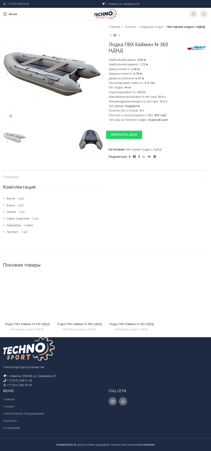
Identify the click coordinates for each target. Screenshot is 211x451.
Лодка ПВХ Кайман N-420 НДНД (131, 324)
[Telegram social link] (154, 157)
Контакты (10, 421)
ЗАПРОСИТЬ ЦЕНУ (124, 134)
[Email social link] (134, 157)
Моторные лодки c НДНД (186, 27)
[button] (158, 134)
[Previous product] (111, 35)
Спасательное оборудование (23, 413)
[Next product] (119, 35)
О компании (11, 428)
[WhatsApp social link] (204, 14)
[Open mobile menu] (10, 14)
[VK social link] (149, 157)
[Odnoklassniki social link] (139, 157)
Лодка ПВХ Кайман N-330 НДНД (27, 324)
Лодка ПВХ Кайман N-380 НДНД (79, 324)
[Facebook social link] (129, 157)
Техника (130, 27)
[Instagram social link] (193, 14)
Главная (114, 27)
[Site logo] (105, 14)
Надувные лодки (151, 27)
